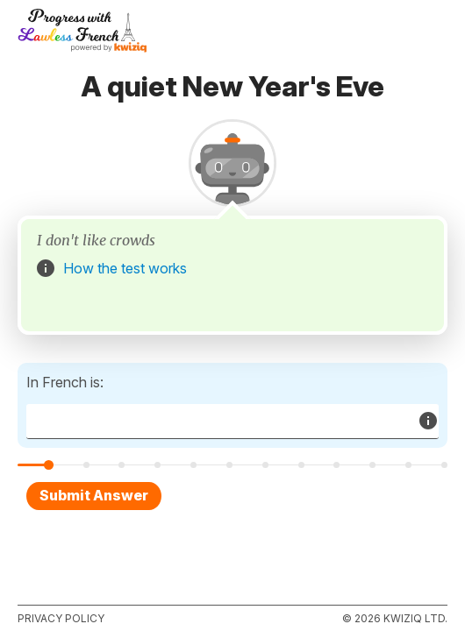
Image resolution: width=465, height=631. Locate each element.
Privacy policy (61, 618)
